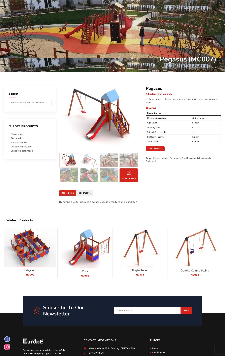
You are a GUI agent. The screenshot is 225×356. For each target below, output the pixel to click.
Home (154, 67)
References (156, 6)
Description (67, 194)
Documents (85, 194)
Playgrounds (44, 6)
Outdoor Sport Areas (22, 150)
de (209, 7)
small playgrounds (190, 158)
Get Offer (155, 148)
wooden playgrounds (171, 158)
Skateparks (64, 6)
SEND (183, 312)
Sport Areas (137, 6)
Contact (173, 6)
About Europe (159, 354)
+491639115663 (96, 354)
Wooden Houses (85, 6)
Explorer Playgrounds (192, 67)
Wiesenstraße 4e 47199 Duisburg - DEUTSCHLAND (114, 350)
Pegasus (157, 158)
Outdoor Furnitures (112, 6)
